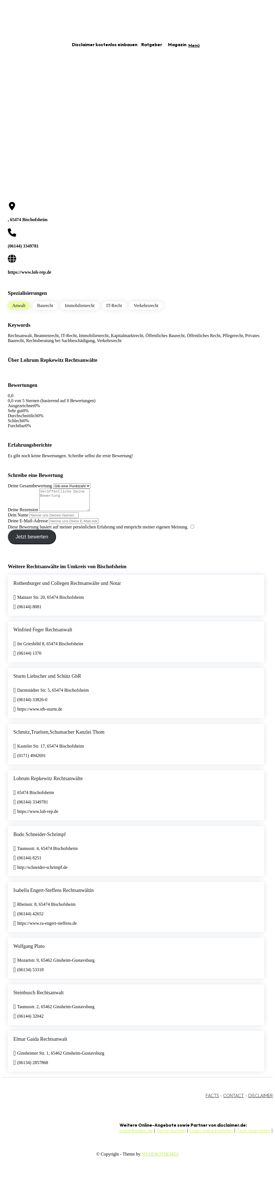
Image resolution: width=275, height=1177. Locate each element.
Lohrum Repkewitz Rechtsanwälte (48, 782)
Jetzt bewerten (32, 541)
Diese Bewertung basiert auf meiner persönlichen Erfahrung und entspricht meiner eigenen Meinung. (98, 531)
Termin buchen (171, 1135)
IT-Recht (114, 305)
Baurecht (45, 305)
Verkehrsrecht (146, 305)
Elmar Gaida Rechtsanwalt (40, 1043)
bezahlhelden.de (136, 1135)
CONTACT (233, 1099)
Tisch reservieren (253, 1135)
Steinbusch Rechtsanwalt (38, 997)
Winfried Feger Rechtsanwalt (42, 634)
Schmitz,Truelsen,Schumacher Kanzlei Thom (58, 736)
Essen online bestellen (211, 1135)
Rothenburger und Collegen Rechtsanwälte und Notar (67, 587)
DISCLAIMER (260, 1099)
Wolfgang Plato (29, 950)
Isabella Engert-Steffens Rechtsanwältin (53, 894)
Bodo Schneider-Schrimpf (39, 838)
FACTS (212, 1099)
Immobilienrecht (80, 305)
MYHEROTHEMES (160, 1158)
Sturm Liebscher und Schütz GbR (47, 680)
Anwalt (18, 305)
